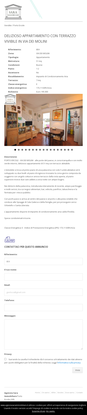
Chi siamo (46, 392)
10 (47, 150)
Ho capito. (50, 411)
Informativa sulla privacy (69, 362)
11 (51, 150)
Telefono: (9, 300)
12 (54, 150)
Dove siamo (69, 392)
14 (61, 150)
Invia (77, 370)
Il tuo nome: (10, 269)
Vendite (60, 392)
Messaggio (10, 315)
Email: (7, 285)
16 (68, 150)
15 (65, 150)
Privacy (8, 354)
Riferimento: (11, 254)
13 (58, 150)
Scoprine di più (38, 411)
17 (72, 150)
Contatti (79, 392)
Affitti (53, 392)
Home (37, 392)
